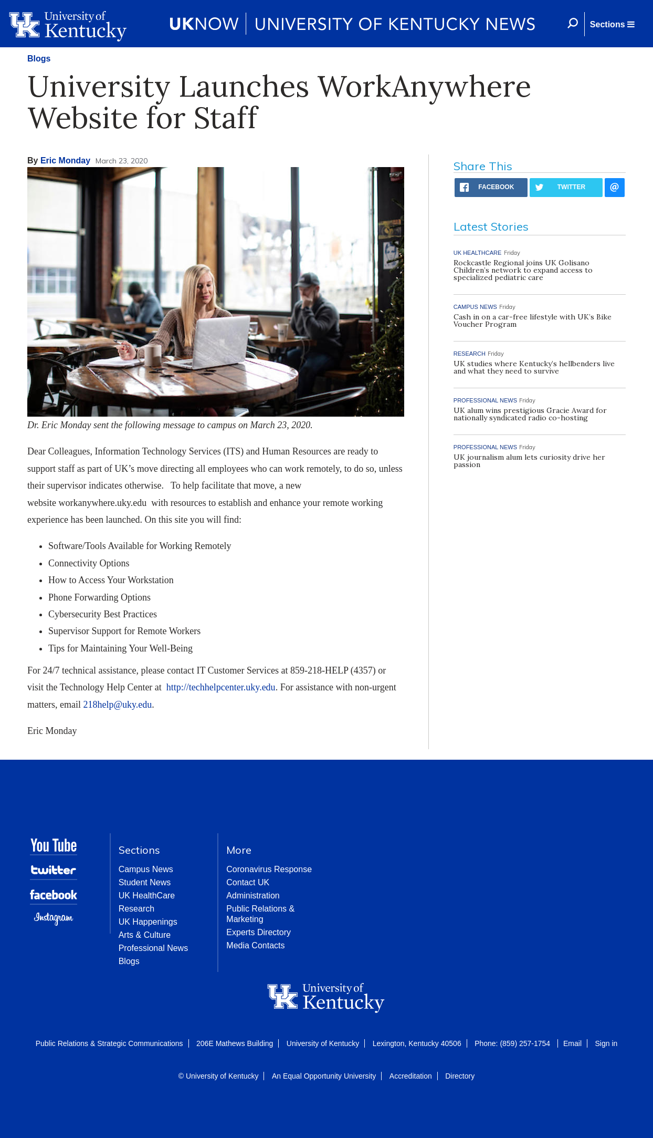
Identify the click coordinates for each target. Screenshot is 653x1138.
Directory (460, 1076)
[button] (612, 24)
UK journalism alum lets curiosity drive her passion (529, 460)
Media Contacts (255, 945)
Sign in (606, 1043)
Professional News (153, 948)
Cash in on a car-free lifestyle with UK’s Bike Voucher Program (533, 320)
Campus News (146, 869)
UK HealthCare (147, 895)
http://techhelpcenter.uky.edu (221, 687)
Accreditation (410, 1076)
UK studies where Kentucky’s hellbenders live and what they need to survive (534, 367)
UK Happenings (148, 921)
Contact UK (247, 882)
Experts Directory (258, 932)
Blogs (38, 58)
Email (572, 1043)
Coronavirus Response (269, 869)
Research (136, 908)
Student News (145, 882)
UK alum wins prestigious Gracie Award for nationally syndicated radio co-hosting (530, 414)
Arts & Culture (145, 934)
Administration (252, 895)
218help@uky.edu (117, 704)
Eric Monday (65, 160)
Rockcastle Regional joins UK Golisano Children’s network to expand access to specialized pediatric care (523, 270)
